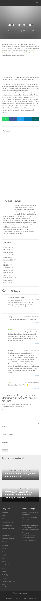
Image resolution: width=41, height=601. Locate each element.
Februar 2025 (7, 272)
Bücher (4, 519)
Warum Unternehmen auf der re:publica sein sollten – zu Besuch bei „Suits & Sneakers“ (30, 527)
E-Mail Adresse (7, 434)
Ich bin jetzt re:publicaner (29, 540)
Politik (4, 555)
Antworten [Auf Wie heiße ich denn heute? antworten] (36, 310)
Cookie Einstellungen (29, 598)
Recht (4, 561)
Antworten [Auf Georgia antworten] (36, 322)
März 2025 (6, 270)
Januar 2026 (7, 255)
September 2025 (8, 260)
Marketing (5, 545)
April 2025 (6, 267)
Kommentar (6, 410)
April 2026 (6, 247)
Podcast (4, 552)
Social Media (6, 565)
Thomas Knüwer (13, 31)
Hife (9, 382)
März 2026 (6, 250)
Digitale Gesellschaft (8, 528)
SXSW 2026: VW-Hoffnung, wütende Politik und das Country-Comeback (30, 520)
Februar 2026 (7, 252)
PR (3, 558)
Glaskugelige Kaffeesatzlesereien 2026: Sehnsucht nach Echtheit (29, 535)
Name (3, 426)
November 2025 (8, 257)
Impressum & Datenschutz (13, 598)
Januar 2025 (7, 275)
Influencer (5, 532)
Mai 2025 (6, 265)
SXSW (4, 571)
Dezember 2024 (8, 278)
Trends (4, 578)
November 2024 (8, 280)
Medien (4, 548)
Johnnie (10, 329)
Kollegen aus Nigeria (22, 53)
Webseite (5, 442)
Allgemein (5, 512)
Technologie (5, 575)
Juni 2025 (6, 262)
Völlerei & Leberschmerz (9, 581)
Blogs (4, 515)
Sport (3, 568)
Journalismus (6, 535)
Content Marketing (7, 522)
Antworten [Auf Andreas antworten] (36, 375)
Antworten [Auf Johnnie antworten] (36, 343)
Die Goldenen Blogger (8, 525)
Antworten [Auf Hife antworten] (36, 388)
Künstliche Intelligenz (8, 538)
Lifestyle (4, 542)
